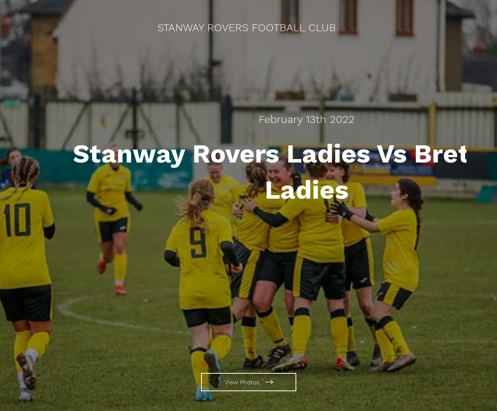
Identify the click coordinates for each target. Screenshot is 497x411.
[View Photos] (248, 382)
